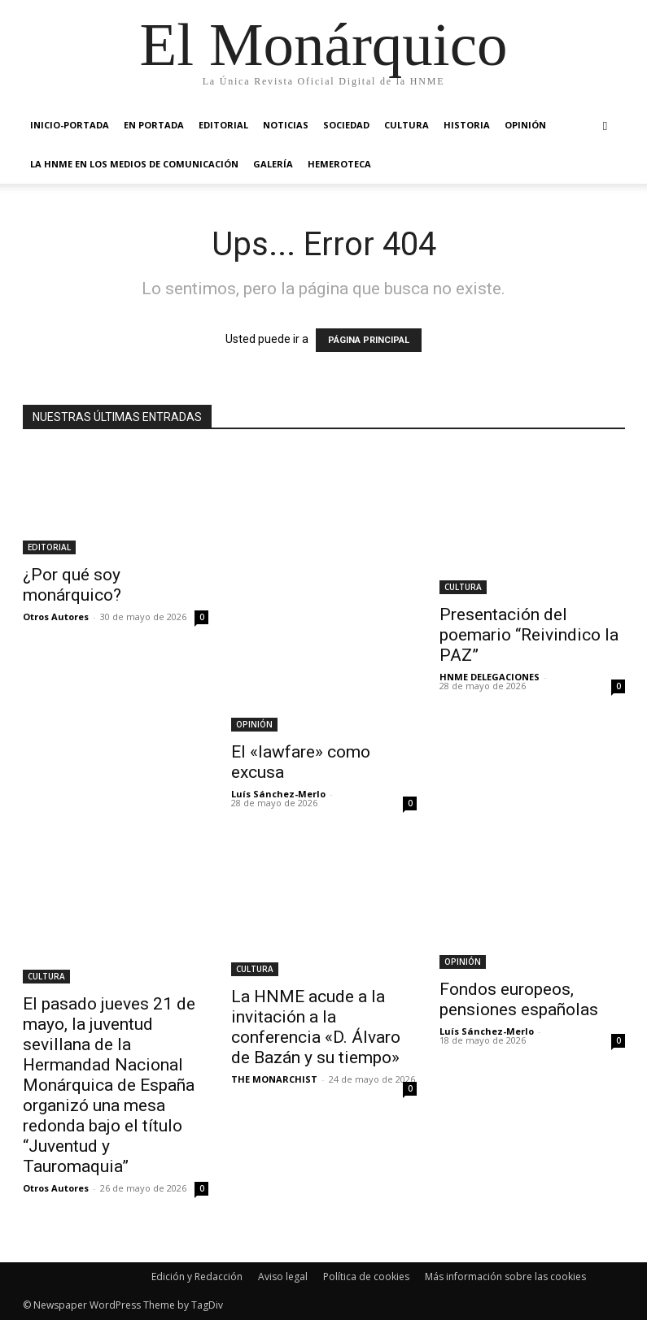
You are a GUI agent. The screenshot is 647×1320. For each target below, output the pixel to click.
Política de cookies (366, 1276)
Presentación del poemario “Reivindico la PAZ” (529, 635)
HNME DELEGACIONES (489, 677)
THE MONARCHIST (274, 1079)
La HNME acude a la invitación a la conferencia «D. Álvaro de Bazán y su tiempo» (315, 1027)
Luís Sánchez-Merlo (278, 794)
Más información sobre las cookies (505, 1276)
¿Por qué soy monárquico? (72, 585)
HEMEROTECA (339, 164)
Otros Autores (56, 616)
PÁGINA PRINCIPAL (368, 340)
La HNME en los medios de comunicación (134, 164)
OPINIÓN (525, 125)
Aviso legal (283, 1276)
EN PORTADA (154, 125)
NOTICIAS (285, 125)
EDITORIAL (223, 125)
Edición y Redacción (197, 1276)
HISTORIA (467, 125)
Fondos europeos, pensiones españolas (518, 999)
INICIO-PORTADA (69, 125)
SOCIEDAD (346, 125)
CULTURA (406, 125)
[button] (605, 125)
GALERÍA (273, 164)
